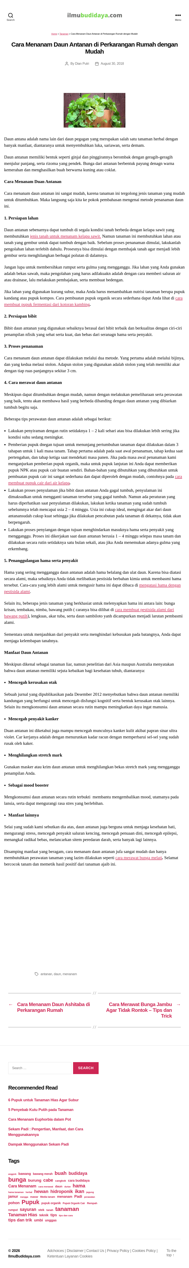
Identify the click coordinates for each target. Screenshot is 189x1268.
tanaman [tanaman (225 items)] (67, 1209)
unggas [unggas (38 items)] (51, 1220)
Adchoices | (57, 1251)
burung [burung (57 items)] (34, 1180)
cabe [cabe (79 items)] (48, 1180)
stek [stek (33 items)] (41, 1210)
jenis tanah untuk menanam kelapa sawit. (65, 236)
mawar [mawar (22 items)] (34, 1196)
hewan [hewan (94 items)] (41, 1191)
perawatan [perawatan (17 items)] (89, 1197)
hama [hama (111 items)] (79, 1185)
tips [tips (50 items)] (53, 1215)
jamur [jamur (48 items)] (13, 1196)
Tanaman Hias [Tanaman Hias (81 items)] (22, 1214)
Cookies (85, 1256)
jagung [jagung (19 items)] (90, 1192)
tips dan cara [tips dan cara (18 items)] (66, 1215)
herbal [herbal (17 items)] (29, 1192)
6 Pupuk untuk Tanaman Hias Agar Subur (43, 1100)
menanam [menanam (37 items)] (64, 1196)
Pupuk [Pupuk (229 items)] (30, 1202)
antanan (46, 974)
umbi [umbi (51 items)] (38, 1220)
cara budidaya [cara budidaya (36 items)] (79, 1180)
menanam (70, 974)
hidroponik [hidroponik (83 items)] (61, 1191)
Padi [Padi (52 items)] (78, 1196)
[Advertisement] (94, 918)
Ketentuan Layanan (63, 1256)
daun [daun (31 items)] (58, 1186)
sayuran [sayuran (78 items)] (28, 1209)
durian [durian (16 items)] (67, 1186)
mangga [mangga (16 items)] (24, 1197)
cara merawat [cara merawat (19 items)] (45, 1186)
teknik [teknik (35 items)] (43, 1215)
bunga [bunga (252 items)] (17, 1179)
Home (54, 34)
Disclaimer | (76, 1251)
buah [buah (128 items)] (60, 1173)
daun (57, 974)
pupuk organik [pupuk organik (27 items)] (51, 1203)
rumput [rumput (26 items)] (13, 1210)
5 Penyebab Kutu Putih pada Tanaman (41, 1110)
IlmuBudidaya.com (24, 1256)
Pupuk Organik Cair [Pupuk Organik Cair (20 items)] (74, 1203)
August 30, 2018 (112, 63)
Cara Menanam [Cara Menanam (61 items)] (22, 1186)
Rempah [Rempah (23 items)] (92, 1203)
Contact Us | (96, 1251)
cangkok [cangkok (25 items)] (60, 1180)
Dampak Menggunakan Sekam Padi (38, 1144)
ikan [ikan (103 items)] (79, 1191)
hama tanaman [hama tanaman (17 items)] (16, 1192)
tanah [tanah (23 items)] (49, 1210)
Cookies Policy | (145, 1251)
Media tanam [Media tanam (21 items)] (47, 1196)
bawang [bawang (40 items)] (24, 1174)
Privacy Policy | (119, 1251)
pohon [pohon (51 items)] (14, 1203)
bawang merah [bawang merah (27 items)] (43, 1173)
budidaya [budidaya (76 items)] (78, 1173)
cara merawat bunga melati (139, 857)
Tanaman (64, 34)
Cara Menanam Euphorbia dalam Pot (39, 1119)
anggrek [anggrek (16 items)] (12, 1174)
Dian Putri (82, 63)
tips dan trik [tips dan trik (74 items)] (20, 1220)
